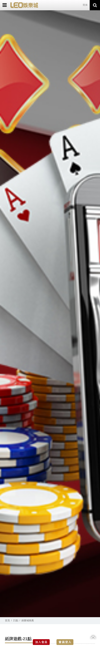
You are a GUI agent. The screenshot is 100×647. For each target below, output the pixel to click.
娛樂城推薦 (27, 620)
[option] (50, 313)
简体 (85, 4)
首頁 (7, 620)
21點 (15, 620)
